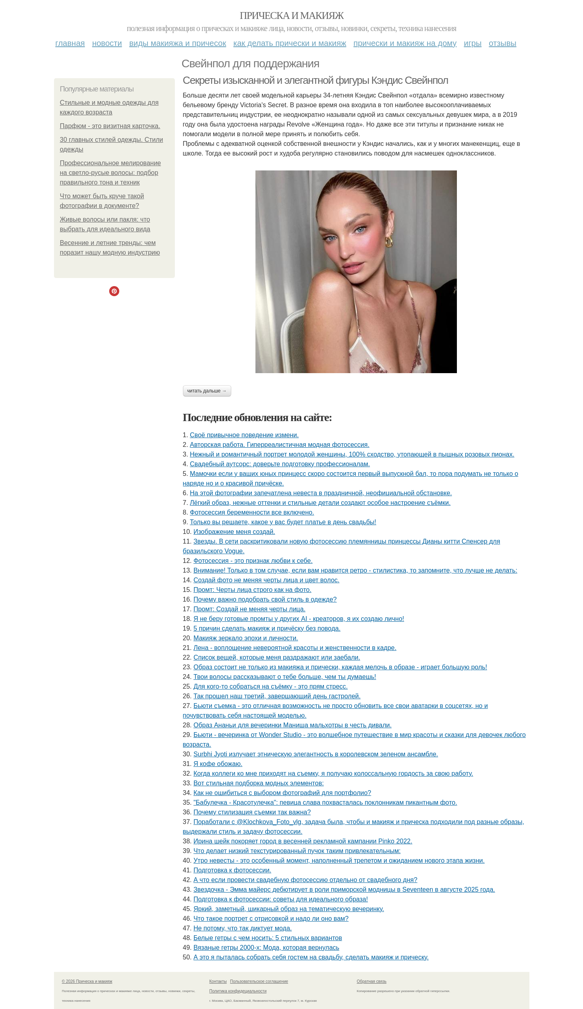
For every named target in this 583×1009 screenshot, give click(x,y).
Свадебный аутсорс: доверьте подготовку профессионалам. (280, 464)
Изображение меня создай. (234, 531)
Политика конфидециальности (238, 991)
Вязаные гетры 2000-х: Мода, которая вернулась (266, 947)
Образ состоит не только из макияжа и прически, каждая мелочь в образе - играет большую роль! (340, 667)
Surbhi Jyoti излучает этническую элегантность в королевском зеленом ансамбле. (315, 754)
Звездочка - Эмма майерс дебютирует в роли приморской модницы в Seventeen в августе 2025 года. (344, 889)
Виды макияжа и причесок (177, 43)
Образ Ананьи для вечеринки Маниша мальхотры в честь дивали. (292, 725)
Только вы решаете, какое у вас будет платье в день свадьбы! (283, 522)
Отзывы (502, 43)
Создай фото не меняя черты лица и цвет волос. (266, 580)
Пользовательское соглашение (259, 981)
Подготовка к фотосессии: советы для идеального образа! (280, 899)
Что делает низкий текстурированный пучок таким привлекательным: (296, 850)
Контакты (218, 981)
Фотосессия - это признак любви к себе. (253, 560)
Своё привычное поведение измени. (244, 435)
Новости (107, 43)
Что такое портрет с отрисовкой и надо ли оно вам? (271, 918)
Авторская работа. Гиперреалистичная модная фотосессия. (279, 444)
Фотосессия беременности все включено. (252, 512)
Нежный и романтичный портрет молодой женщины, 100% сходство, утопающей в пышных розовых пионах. (352, 454)
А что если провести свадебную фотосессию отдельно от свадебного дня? (305, 879)
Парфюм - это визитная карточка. (110, 125)
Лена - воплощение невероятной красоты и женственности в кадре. (294, 647)
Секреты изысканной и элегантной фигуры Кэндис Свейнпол (315, 80)
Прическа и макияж (291, 15)
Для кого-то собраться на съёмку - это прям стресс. (270, 686)
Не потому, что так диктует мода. (242, 928)
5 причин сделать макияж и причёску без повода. (266, 628)
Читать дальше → (207, 391)
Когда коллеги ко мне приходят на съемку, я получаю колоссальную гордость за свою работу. (333, 773)
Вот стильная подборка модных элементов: (258, 783)
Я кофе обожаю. (217, 763)
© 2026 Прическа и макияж (87, 981)
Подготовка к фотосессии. (232, 870)
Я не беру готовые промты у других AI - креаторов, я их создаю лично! (298, 618)
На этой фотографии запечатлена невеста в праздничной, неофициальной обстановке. (321, 493)
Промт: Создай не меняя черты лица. (249, 609)
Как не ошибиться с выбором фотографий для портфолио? (282, 792)
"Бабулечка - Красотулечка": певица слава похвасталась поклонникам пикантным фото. (325, 802)
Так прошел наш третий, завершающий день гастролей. (277, 696)
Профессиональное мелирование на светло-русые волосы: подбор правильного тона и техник (110, 173)
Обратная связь (372, 981)
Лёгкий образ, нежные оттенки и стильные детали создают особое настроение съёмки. (320, 502)
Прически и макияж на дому (404, 43)
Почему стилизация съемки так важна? (252, 812)
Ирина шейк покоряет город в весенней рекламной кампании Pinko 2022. (302, 841)
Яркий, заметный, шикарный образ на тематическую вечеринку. (288, 908)
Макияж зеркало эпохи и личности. (245, 638)
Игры (472, 43)
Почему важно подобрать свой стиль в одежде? (265, 599)
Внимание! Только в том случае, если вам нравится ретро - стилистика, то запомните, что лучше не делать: (355, 570)
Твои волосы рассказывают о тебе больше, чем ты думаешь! (284, 676)
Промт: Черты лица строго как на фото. (252, 589)
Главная (70, 43)
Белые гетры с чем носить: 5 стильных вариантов (267, 937)
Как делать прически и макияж (289, 43)
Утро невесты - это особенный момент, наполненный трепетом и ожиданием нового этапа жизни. (339, 860)
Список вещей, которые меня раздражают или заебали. (276, 657)
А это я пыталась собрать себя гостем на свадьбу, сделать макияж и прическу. (311, 957)
